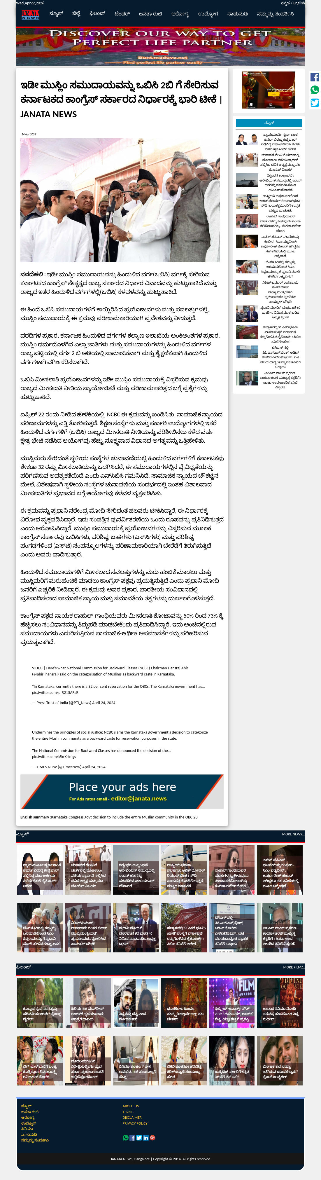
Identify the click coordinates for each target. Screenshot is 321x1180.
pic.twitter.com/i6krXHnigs (54, 756)
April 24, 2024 (103, 702)
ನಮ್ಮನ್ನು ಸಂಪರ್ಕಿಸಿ (275, 14)
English (299, 3)
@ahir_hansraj (45, 674)
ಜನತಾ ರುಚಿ (150, 14)
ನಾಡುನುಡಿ (237, 14)
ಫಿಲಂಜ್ (97, 13)
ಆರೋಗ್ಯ (180, 14)
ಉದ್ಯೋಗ (208, 14)
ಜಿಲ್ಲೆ (76, 13)
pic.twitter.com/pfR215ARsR (55, 692)
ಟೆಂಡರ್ (122, 14)
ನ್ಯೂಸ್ (56, 13)
